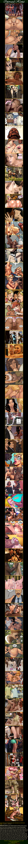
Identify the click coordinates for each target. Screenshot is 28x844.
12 (8, 824)
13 (9, 824)
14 (10, 824)
